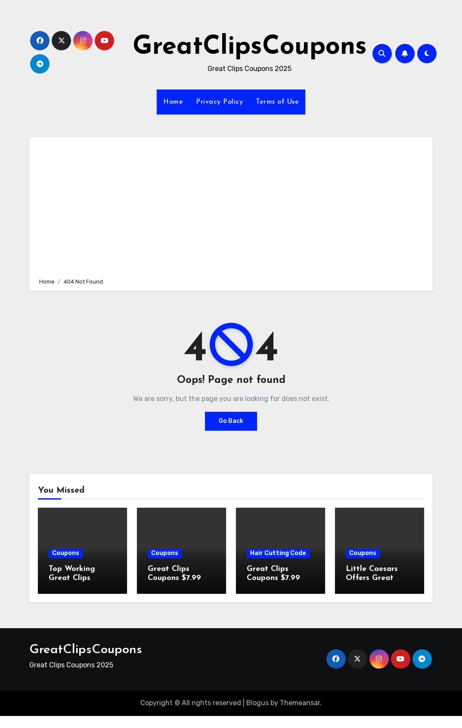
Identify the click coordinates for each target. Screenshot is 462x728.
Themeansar (300, 703)
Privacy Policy (219, 102)
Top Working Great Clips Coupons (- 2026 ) (82, 578)
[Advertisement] (232, 206)
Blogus (257, 703)
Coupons (65, 553)
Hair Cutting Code (278, 553)
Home (173, 102)
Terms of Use (277, 102)
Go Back (231, 421)
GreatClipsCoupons (250, 47)
